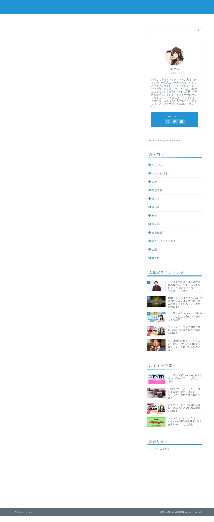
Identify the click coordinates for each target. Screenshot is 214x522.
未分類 (156, 224)
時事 (123, 149)
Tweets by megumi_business (164, 140)
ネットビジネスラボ (158, 449)
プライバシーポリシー (24, 512)
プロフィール (186, 18)
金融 (154, 249)
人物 (154, 181)
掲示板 (154, 18)
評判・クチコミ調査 (91, 149)
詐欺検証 (27, 18)
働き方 (156, 198)
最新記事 (27, 149)
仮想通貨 (123, 18)
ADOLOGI (158, 164)
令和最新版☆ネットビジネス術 (107, 6)
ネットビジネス (91, 18)
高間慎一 (157, 258)
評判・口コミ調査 (59, 18)
